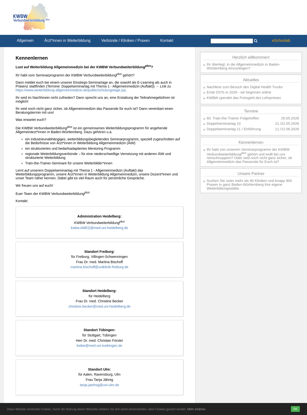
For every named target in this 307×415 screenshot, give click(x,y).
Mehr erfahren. (196, 409)
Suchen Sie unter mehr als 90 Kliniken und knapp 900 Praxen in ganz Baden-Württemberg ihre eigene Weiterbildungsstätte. (249, 184)
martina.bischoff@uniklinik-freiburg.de (99, 267)
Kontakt (166, 40)
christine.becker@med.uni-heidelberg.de (99, 306)
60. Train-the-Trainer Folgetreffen (233, 118)
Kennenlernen (251, 142)
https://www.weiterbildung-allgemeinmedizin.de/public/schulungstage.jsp (71, 90)
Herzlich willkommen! (251, 57)
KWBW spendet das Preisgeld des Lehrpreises (244, 98)
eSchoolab (281, 40)
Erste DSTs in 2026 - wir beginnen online (239, 92)
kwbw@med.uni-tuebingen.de (99, 345)
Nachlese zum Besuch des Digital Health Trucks (245, 87)
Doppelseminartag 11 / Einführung (234, 129)
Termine (251, 111)
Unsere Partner (250, 173)
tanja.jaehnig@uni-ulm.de (99, 385)
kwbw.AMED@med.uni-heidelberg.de (99, 228)
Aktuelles (251, 80)
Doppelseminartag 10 (224, 123)
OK (295, 409)
